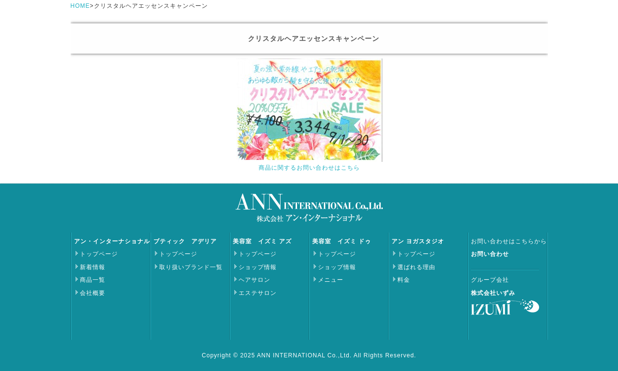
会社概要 (92, 293)
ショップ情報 (258, 267)
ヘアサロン (254, 279)
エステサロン (258, 293)
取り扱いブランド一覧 (191, 267)
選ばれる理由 (416, 267)
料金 (403, 279)
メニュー (330, 279)
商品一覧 (92, 279)
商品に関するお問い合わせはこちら (309, 167)
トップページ (99, 254)
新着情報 (92, 267)
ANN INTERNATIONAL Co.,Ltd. (305, 355)
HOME (80, 5)
